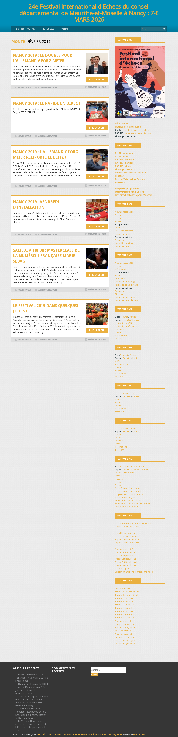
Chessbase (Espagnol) (125, 640)
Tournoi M (119, 614)
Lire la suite (96, 79)
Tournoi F (128, 601)
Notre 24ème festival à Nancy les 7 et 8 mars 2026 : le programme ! (31, 677)
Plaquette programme (125, 552)
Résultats (119, 227)
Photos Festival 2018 (124, 472)
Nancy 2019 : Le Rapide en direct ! (48, 103)
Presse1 (119, 215)
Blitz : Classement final (125, 533)
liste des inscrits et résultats (136, 130)
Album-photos (121, 329)
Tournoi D (129, 598)
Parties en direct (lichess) (126, 284)
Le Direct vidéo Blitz (124, 323)
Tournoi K (119, 611)
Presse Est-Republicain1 (126, 558)
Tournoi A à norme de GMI (127, 591)
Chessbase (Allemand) (125, 643)
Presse (118, 266)
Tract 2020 (119, 411)
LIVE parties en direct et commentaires (133, 523)
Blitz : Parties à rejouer (125, 536)
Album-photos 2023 (124, 262)
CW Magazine (115, 734)
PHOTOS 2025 (47, 29)
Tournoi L (129, 611)
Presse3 (119, 221)
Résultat (124, 316)
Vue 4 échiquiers (123, 568)
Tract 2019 (119, 450)
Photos (118, 402)
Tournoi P (129, 617)
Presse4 (119, 485)
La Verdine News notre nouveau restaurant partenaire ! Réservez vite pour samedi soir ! (31, 725)
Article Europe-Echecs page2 (128, 491)
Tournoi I (119, 608)
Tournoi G (119, 604)
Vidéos (118, 361)
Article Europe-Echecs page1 (128, 488)
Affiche (118, 338)
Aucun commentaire (47, 88)
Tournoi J (128, 608)
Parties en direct (122, 234)
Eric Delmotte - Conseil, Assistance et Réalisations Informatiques (71, 734)
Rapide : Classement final (127, 539)
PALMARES (66, 29)
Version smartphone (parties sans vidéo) (134, 571)
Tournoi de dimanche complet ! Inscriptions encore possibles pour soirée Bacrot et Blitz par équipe (30, 713)
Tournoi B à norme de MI (126, 595)
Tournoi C (119, 598)
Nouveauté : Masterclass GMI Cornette (133, 503)
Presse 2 (119, 443)
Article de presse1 (123, 630)
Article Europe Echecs (125, 555)
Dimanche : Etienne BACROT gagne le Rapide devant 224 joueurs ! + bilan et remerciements (31, 688)
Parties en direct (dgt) (125, 281)
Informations (121, 269)
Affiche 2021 (120, 376)
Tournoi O (119, 617)
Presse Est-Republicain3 (126, 565)
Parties (133, 316)
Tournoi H (129, 604)
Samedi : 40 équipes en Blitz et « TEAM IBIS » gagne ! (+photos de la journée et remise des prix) (31, 701)
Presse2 (119, 218)
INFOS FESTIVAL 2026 (25, 29)
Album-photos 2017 (124, 549)
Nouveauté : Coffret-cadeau (128, 500)
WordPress (139, 734)
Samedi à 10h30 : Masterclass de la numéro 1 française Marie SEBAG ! (46, 255)
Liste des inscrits (122, 588)
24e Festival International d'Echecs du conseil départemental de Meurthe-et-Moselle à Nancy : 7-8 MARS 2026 (89, 12)
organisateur (24, 88)
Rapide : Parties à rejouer (127, 542)
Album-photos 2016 (124, 621)
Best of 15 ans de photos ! (127, 506)
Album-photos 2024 (124, 211)
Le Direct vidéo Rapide (125, 326)
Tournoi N (129, 614)
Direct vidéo (120, 278)
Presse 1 (119, 440)
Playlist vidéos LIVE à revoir (127, 526)
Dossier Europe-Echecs (126, 637)
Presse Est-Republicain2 (126, 562)
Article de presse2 (123, 633)
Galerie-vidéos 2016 (124, 624)
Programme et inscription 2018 (129, 494)
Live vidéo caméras (124, 230)
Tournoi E (119, 601)
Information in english (125, 497)
